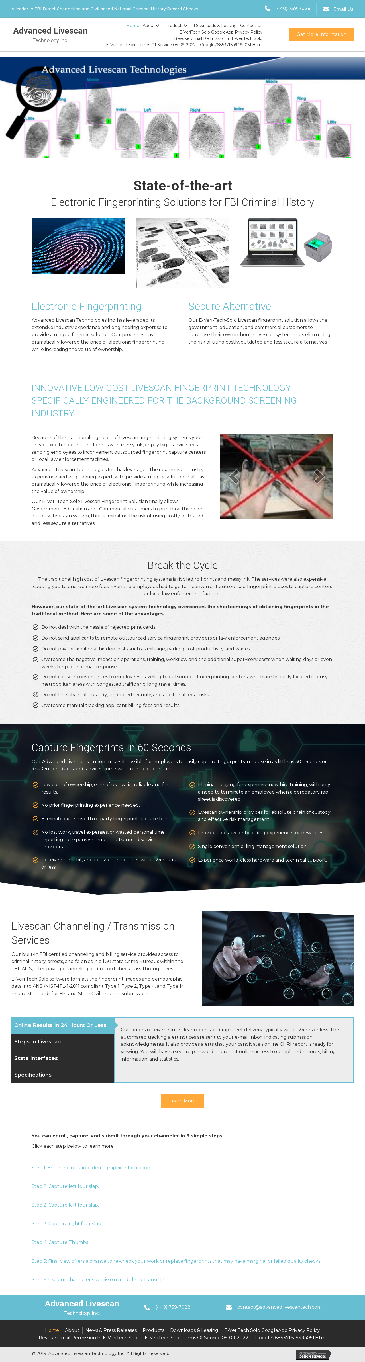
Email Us (343, 9)
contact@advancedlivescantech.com (279, 1307)
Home (52, 1330)
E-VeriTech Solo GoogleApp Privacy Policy (272, 1330)
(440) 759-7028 (293, 8)
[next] (319, 476)
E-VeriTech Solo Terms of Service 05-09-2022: (197, 1337)
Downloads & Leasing (194, 1330)
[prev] (234, 476)
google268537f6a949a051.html (291, 1337)
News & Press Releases (111, 1330)
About (72, 1330)
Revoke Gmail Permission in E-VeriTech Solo (89, 1337)
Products (153, 1330)
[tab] (62, 1025)
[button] (157, 25)
